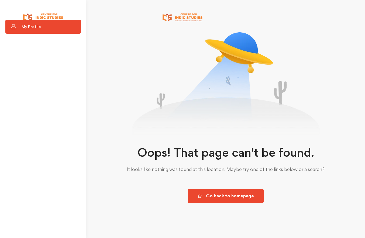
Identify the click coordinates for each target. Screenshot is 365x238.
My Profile (31, 26)
